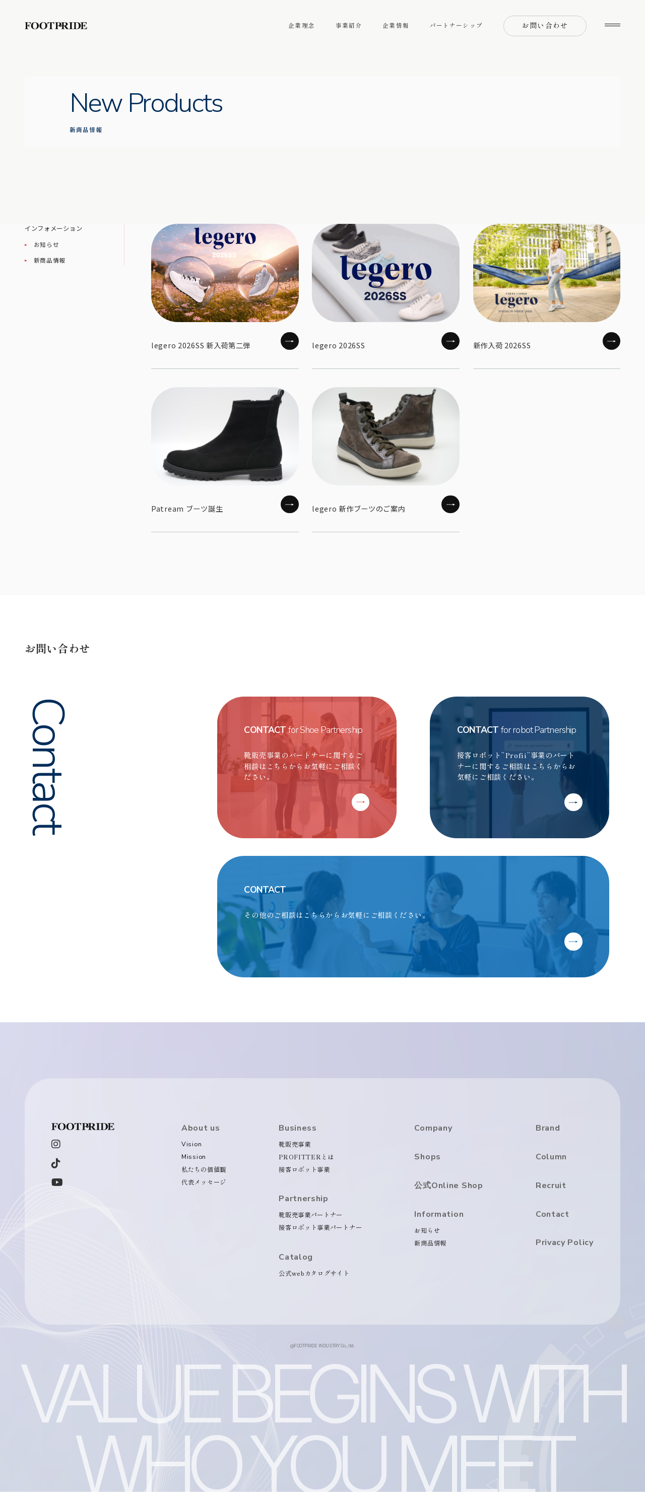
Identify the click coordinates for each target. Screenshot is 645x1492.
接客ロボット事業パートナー (320, 1227)
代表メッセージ (203, 1182)
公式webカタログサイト (314, 1273)
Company (433, 1128)
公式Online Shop (448, 1185)
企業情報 (395, 25)
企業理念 (301, 25)
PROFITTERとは (306, 1156)
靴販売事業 (295, 1144)
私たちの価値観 (203, 1169)
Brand (548, 1128)
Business (298, 1128)
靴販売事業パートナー (311, 1214)
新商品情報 (50, 260)
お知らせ (46, 244)
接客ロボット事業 (304, 1169)
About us (200, 1128)
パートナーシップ (456, 25)
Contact (552, 1214)
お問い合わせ (545, 25)
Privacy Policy (565, 1242)
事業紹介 (349, 25)
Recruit (551, 1185)
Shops (427, 1157)
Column (551, 1157)
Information (439, 1214)
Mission (193, 1156)
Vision (191, 1144)
